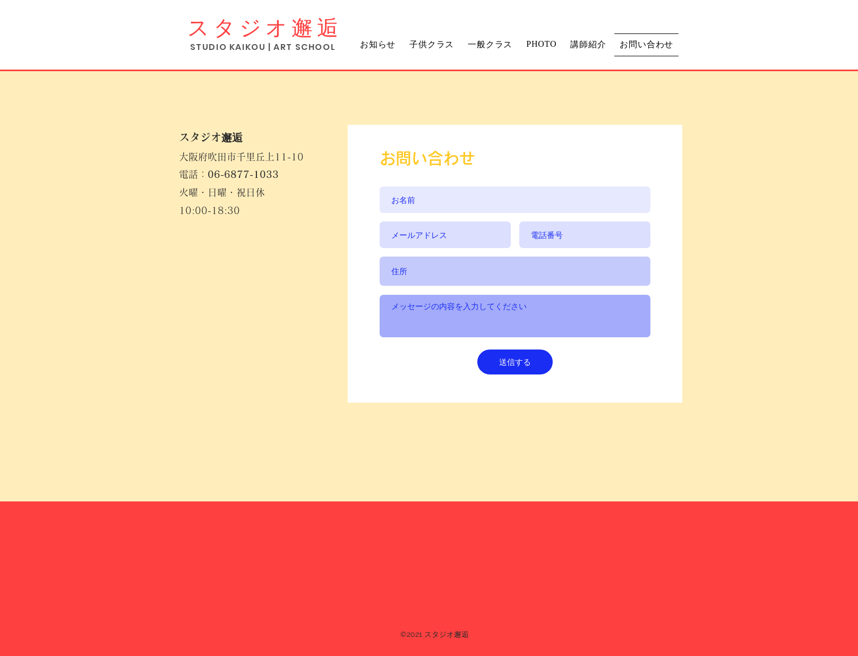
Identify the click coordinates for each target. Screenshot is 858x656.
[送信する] (515, 362)
